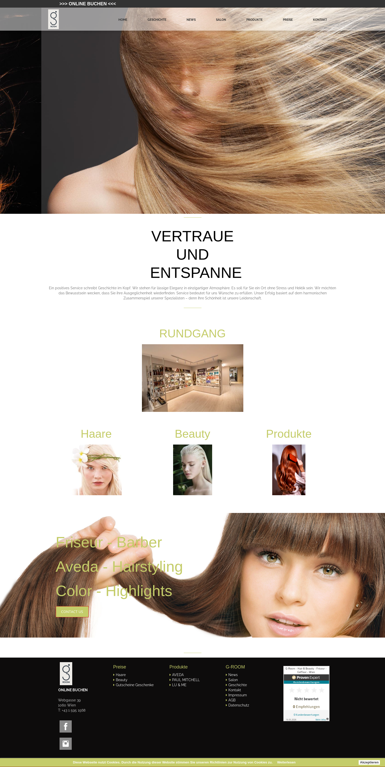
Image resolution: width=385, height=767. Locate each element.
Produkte (254, 20)
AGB (231, 700)
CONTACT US (72, 611)
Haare (96, 433)
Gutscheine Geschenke (135, 685)
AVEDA (178, 675)
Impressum (237, 695)
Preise (288, 20)
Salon (221, 20)
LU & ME (179, 685)
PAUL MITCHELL (186, 680)
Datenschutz (238, 705)
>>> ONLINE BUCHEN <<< (88, 3)
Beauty (121, 680)
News (191, 20)
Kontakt (320, 20)
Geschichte (157, 20)
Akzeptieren (369, 762)
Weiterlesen (286, 762)
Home (122, 20)
